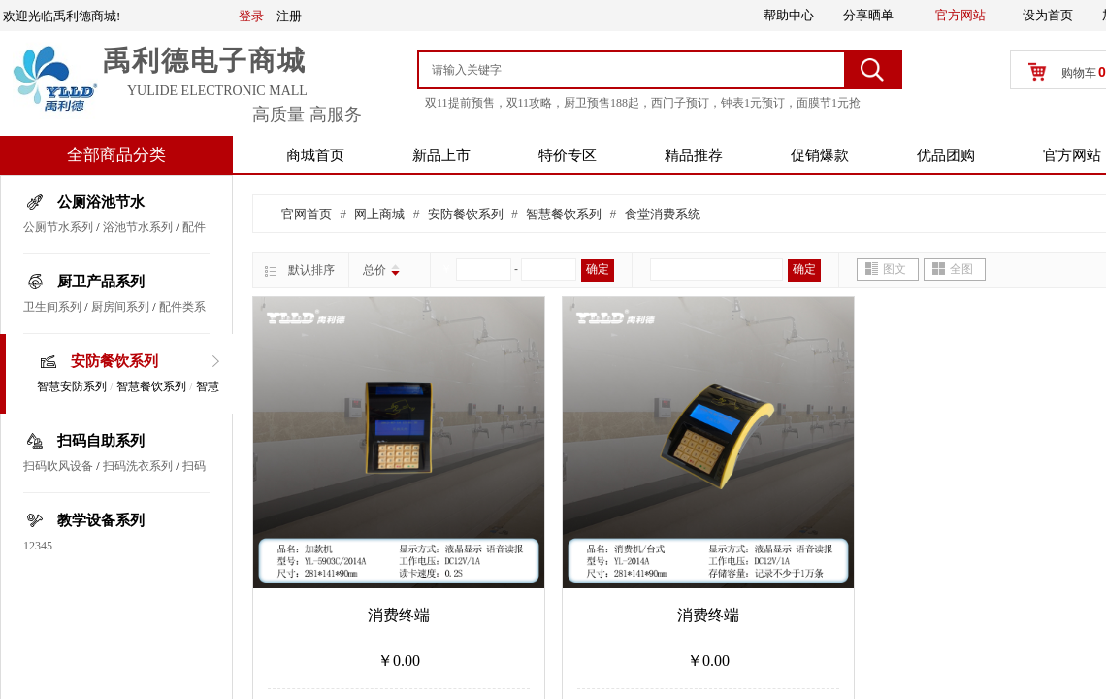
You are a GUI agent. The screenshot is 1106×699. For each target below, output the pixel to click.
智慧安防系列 (72, 386)
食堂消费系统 (662, 214)
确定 (597, 269)
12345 (37, 545)
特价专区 (567, 155)
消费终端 (399, 615)
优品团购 (946, 155)
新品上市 (441, 155)
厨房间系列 (120, 307)
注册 (289, 16)
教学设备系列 (101, 520)
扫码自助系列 (101, 441)
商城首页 (315, 155)
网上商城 (379, 214)
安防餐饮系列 (114, 361)
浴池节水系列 (138, 227)
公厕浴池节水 (101, 202)
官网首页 (306, 214)
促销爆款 (820, 155)
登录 (251, 16)
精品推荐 (694, 155)
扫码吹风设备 (58, 466)
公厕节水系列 (58, 227)
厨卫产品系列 (101, 281)
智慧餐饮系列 (151, 386)
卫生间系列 (52, 307)
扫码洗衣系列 (138, 466)
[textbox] (633, 69)
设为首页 (1048, 15)
